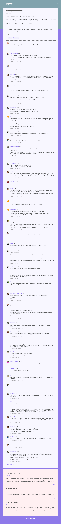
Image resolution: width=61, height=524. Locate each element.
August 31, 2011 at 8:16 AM (15, 71)
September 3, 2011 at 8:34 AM (16, 413)
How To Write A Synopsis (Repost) (14, 474)
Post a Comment (10, 464)
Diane (11, 243)
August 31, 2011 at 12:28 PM (16, 239)
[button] (55, 10)
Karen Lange (13, 322)
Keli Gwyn (12, 188)
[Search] (57, 3)
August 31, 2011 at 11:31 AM (16, 196)
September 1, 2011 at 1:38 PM (16, 336)
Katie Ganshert (13, 375)
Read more (53, 484)
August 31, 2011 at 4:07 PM (15, 289)
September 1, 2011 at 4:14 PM (16, 364)
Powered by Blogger (30, 518)
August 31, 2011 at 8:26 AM (15, 81)
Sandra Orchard (13, 171)
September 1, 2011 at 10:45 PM (16, 372)
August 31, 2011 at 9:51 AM (15, 142)
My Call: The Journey (11, 488)
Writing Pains (15, 37)
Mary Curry (12, 74)
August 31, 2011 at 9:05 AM (15, 103)
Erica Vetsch (13, 232)
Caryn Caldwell (13, 340)
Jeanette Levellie (13, 220)
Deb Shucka (12, 436)
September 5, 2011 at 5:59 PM (16, 447)
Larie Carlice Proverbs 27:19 (16, 293)
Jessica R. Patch (13, 42)
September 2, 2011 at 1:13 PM (16, 398)
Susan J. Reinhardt (14, 304)
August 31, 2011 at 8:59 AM (15, 92)
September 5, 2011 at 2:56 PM (16, 440)
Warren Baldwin (13, 331)
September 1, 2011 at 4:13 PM (16, 357)
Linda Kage (12, 116)
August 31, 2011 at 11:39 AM (16, 206)
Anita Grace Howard (14, 146)
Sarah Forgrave (13, 85)
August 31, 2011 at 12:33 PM (16, 247)
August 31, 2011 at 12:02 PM (16, 216)
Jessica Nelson (13, 95)
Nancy (11, 384)
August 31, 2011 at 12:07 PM (16, 229)
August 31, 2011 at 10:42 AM (16, 177)
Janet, (11, 139)
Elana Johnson (13, 209)
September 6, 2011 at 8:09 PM (16, 461)
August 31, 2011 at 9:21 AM (15, 135)
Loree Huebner (13, 200)
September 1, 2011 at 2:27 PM (16, 348)
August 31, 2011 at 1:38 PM (15, 278)
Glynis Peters (13, 393)
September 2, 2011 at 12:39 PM (16, 389)
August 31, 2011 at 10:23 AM (16, 168)
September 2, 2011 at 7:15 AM (16, 380)
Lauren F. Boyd (13, 416)
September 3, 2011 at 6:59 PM (16, 433)
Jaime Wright (13, 181)
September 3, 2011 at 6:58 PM (16, 422)
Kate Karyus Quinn (14, 281)
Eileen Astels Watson (14, 351)
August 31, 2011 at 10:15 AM (16, 159)
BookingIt (9, 3)
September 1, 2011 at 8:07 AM (16, 328)
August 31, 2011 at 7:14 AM (15, 49)
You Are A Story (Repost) (12, 502)
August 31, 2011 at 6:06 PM (15, 300)
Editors (10, 37)
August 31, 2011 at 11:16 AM (16, 184)
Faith (11, 401)
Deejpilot (33, 520)
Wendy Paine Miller (14, 53)
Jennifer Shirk (13, 65)
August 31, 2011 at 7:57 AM (15, 61)
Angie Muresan (13, 368)
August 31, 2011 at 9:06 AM (15, 128)
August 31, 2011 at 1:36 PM (15, 263)
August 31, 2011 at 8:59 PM (15, 318)
